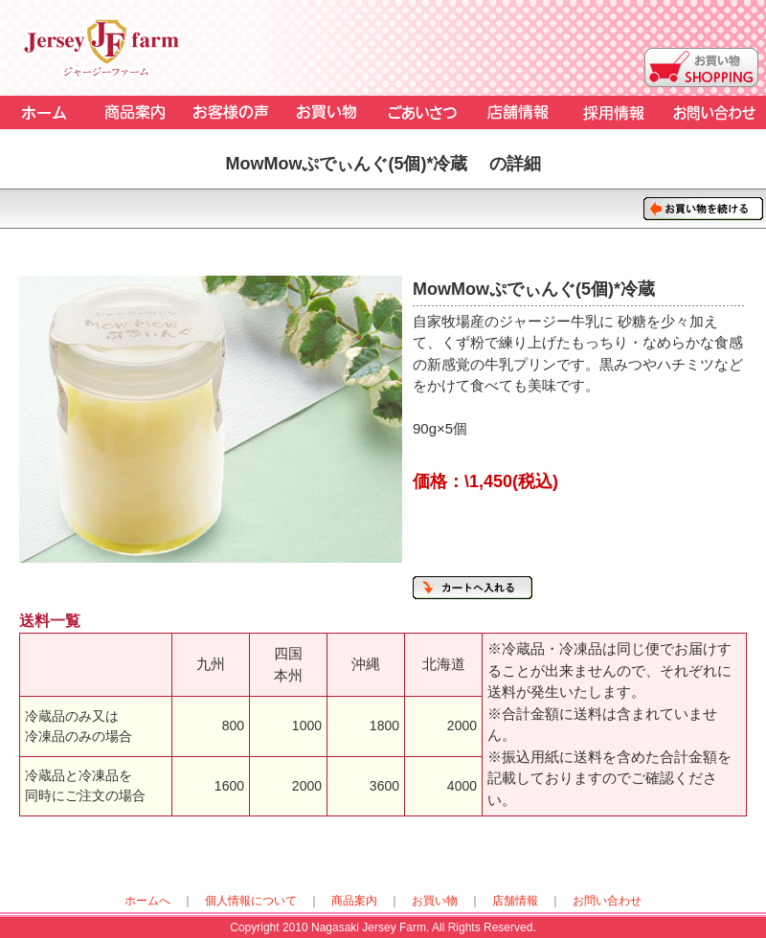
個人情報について (251, 900)
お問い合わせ (607, 900)
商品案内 (354, 900)
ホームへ (147, 900)
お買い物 (435, 900)
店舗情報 (515, 900)
